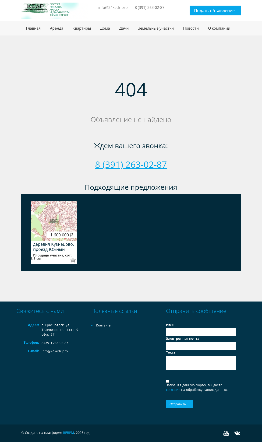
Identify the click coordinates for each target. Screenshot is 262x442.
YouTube (226, 433)
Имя (169, 325)
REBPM (68, 432)
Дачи (124, 28)
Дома (105, 28)
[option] (54, 232)
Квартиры (82, 28)
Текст (170, 352)
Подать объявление (214, 10)
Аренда (56, 28)
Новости (191, 28)
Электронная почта (182, 338)
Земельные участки (156, 28)
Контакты (103, 325)
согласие (173, 389)
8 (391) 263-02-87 (149, 7)
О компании (219, 28)
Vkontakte (237, 433)
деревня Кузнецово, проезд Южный (53, 246)
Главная (33, 28)
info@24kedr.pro (113, 7)
